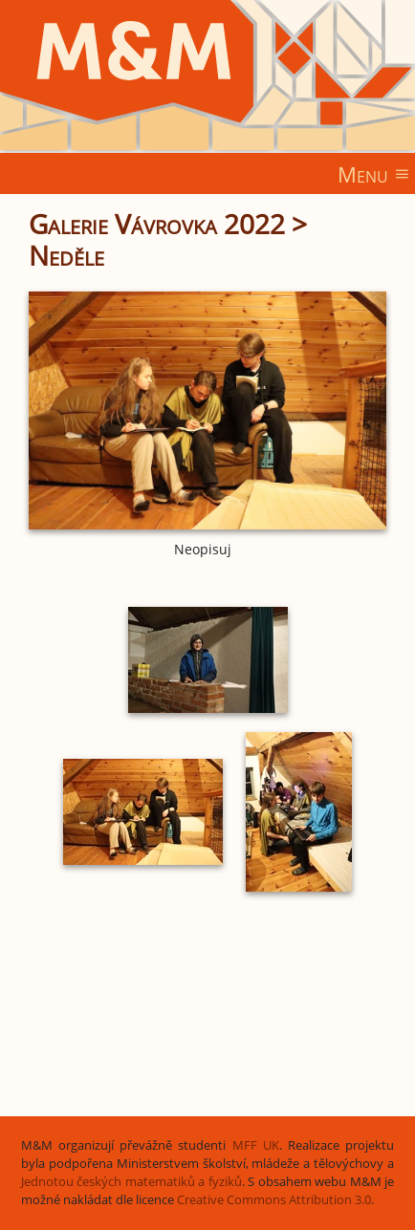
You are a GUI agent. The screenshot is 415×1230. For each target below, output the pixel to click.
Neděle (66, 255)
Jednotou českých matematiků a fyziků (131, 1182)
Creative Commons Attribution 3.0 (274, 1200)
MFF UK (255, 1145)
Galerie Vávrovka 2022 (157, 223)
